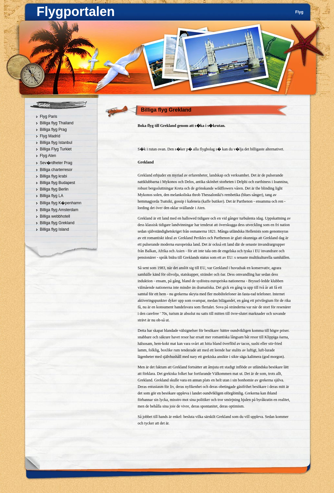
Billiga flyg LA (51, 195)
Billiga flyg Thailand (56, 123)
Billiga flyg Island (54, 229)
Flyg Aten (48, 155)
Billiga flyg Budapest (57, 182)
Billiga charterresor (56, 169)
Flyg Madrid (50, 136)
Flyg (299, 12)
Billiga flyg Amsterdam (59, 210)
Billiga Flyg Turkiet (55, 149)
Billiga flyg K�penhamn (60, 203)
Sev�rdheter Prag (56, 163)
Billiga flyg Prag (53, 129)
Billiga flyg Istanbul (56, 142)
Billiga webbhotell (55, 216)
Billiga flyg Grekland (57, 223)
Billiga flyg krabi (53, 176)
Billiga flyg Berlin (54, 189)
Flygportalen (76, 11)
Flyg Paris (48, 116)
